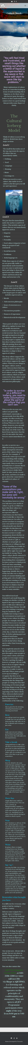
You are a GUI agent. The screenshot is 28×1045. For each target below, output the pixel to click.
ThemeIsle (20, 1041)
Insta (16, 1)
